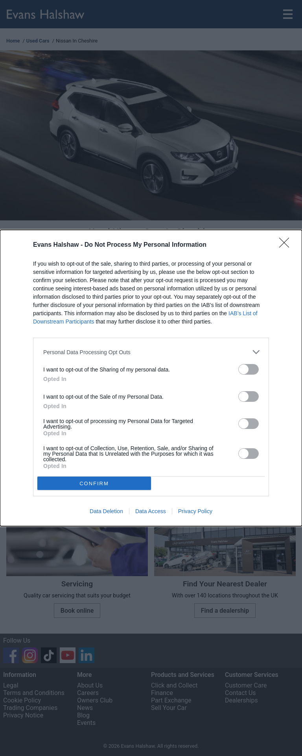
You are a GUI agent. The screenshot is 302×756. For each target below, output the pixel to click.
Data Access (150, 511)
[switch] (248, 369)
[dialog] (151, 378)
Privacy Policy (195, 511)
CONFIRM (94, 483)
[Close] (286, 245)
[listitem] (151, 352)
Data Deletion (106, 511)
